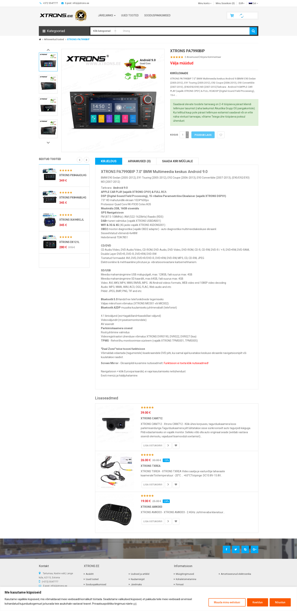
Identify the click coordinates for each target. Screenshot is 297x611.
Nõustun (280, 602)
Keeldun (258, 602)
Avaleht (90, 574)
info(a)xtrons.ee (59, 586)
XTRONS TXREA (150, 465)
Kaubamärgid (137, 579)
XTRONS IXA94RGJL (71, 219)
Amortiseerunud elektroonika (236, 574)
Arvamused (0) (139, 161)
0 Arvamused (192, 57)
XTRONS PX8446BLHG (72, 197)
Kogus (174, 135)
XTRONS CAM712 (151, 418)
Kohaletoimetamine (186, 579)
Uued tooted (92, 579)
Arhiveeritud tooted (54, 39)
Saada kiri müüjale (177, 161)
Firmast (180, 584)
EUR (242, 3)
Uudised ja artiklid (140, 574)
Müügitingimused (185, 574)
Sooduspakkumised (96, 584)
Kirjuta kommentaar (210, 57)
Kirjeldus (109, 161)
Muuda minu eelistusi (227, 602)
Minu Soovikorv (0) (225, 3)
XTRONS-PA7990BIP (78, 39)
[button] (64, 31)
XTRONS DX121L (69, 242)
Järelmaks (136, 584)
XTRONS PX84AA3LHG (72, 175)
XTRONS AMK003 (151, 506)
